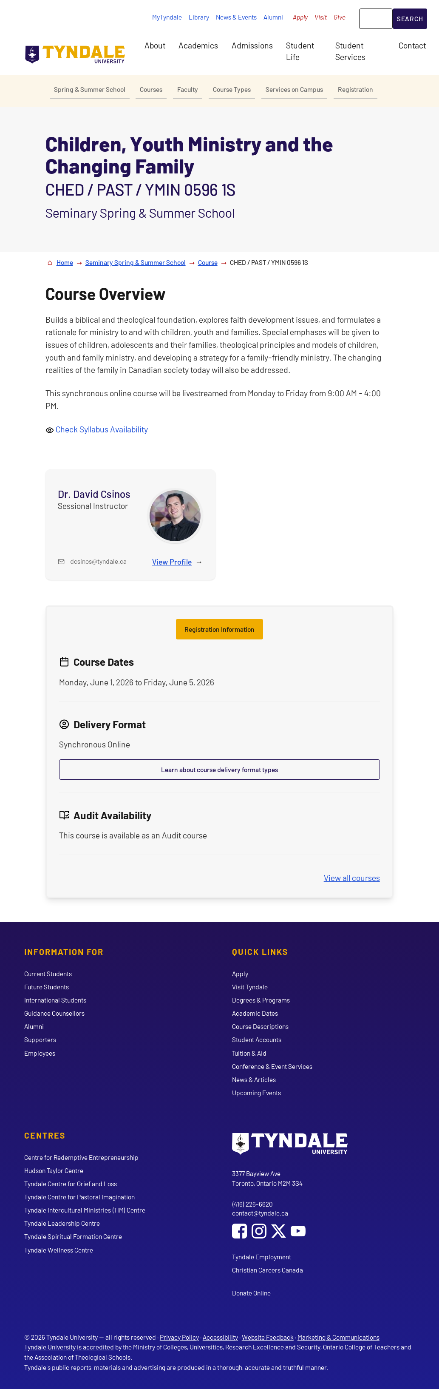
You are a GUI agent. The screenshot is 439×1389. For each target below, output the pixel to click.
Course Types (232, 89)
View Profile (172, 561)
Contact (412, 45)
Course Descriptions (260, 1026)
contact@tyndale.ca (260, 1213)
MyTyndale (167, 17)
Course (208, 262)
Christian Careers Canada (267, 1270)
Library (199, 17)
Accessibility (220, 1337)
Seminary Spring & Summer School (135, 262)
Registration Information (219, 629)
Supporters (40, 1039)
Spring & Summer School (89, 89)
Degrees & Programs (261, 1000)
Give (340, 17)
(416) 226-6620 (252, 1204)
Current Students (48, 973)
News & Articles (254, 1079)
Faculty (187, 89)
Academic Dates (255, 1013)
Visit (320, 17)
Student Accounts (256, 1039)
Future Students (46, 987)
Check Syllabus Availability (102, 429)
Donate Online (251, 1293)
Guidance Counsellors (54, 1013)
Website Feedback (268, 1337)
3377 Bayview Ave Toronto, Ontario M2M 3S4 (267, 1178)
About (154, 45)
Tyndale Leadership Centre (62, 1223)
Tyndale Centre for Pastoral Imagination (79, 1197)
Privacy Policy (179, 1337)
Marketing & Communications (338, 1337)
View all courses (352, 877)
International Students (55, 1000)
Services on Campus (294, 89)
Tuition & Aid (249, 1053)
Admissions (252, 45)
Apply (300, 17)
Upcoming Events (256, 1092)
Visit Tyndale (250, 987)
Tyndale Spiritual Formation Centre (73, 1236)
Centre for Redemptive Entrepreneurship (81, 1157)
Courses (151, 89)
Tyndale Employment (261, 1257)
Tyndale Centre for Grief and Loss (70, 1183)
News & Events (236, 17)
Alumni (273, 17)
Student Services (350, 50)
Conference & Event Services (272, 1066)
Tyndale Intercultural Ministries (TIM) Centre (84, 1210)
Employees (39, 1053)
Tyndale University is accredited (69, 1347)
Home (65, 262)
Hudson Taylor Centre (53, 1170)
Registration (355, 89)
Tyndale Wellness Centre (58, 1250)
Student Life (300, 50)
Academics (198, 45)
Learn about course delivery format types (219, 769)
